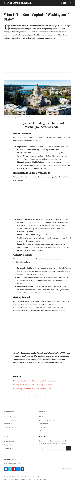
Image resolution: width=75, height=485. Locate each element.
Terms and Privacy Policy (47, 420)
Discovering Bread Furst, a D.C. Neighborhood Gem (32, 388)
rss (40, 430)
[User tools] (69, 13)
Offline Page (43, 427)
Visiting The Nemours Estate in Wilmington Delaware (33, 385)
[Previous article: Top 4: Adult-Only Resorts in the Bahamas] (33, 395)
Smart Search (43, 424)
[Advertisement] (37, 56)
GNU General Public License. (38, 479)
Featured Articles (9, 441)
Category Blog (8, 445)
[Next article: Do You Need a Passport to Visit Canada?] (42, 395)
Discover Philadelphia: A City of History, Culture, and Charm (35, 381)
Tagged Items (8, 448)
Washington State (9, 77)
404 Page (42, 417)
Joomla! (6, 479)
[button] (4, 3)
